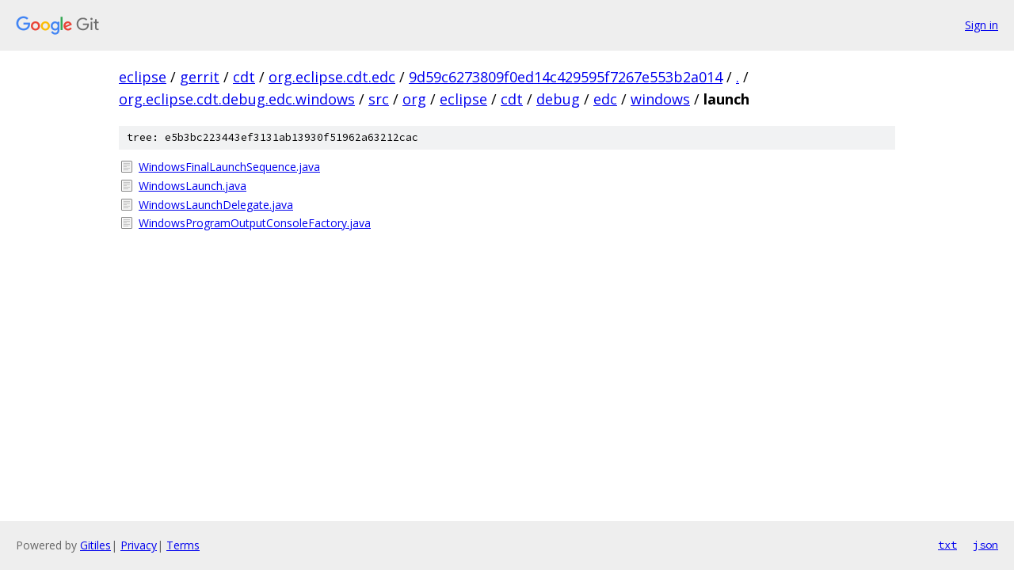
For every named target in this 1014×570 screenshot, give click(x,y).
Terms (183, 545)
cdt (244, 76)
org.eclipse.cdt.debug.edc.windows (237, 98)
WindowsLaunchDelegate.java (216, 204)
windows (660, 98)
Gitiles (95, 545)
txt (947, 545)
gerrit (199, 76)
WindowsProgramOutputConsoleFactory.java (255, 222)
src (378, 98)
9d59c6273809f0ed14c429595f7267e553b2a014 (565, 76)
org (414, 98)
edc (605, 98)
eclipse (142, 76)
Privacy (138, 545)
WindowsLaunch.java (192, 185)
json (985, 545)
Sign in (981, 24)
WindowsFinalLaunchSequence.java (229, 166)
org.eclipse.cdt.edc (332, 76)
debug (558, 98)
